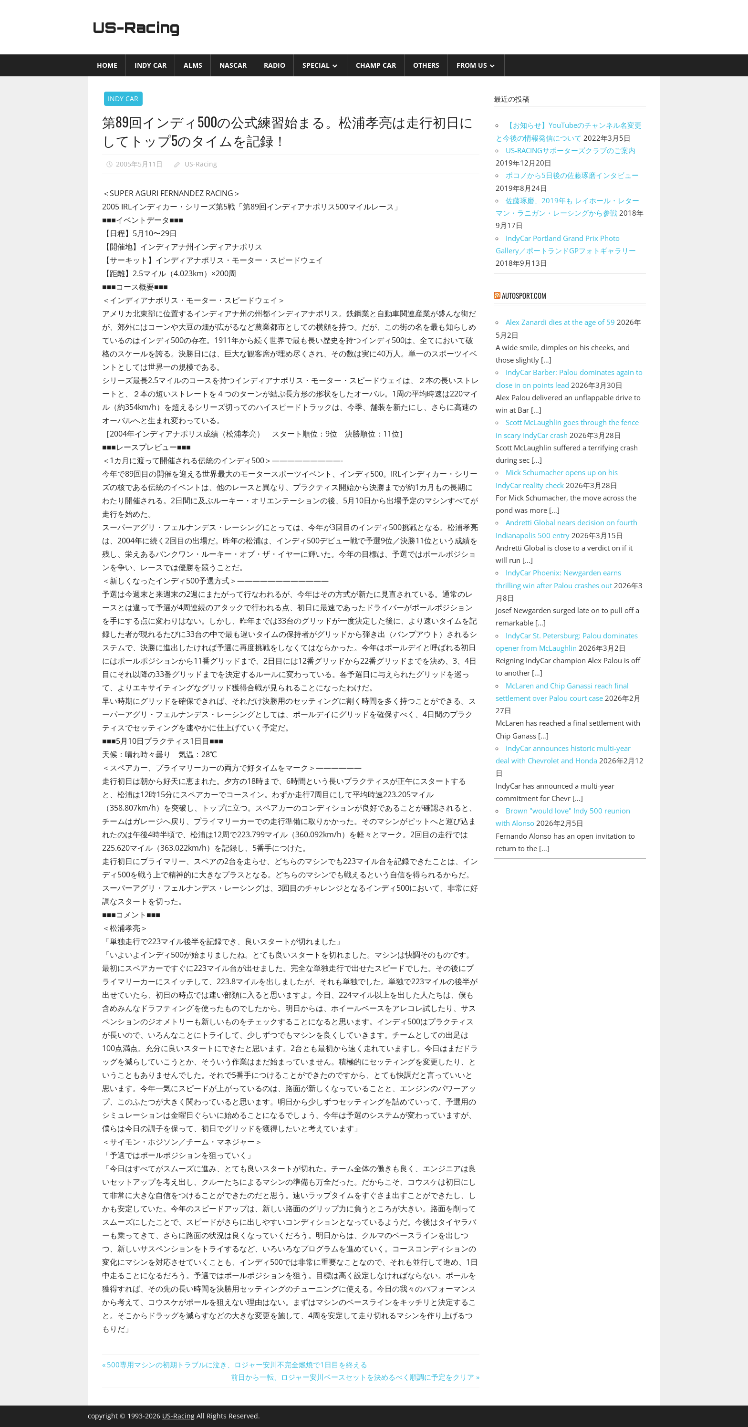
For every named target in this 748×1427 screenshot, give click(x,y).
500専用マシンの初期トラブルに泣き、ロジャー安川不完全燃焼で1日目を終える (236, 1364)
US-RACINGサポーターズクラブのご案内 (570, 150)
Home (107, 65)
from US (472, 65)
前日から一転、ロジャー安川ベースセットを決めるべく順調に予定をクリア (352, 1377)
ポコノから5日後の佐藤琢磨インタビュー (572, 175)
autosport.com (524, 295)
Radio (274, 65)
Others (426, 65)
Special (316, 65)
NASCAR (233, 65)
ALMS (193, 65)
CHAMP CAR (376, 65)
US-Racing (139, 27)
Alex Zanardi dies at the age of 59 (560, 322)
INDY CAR (150, 65)
